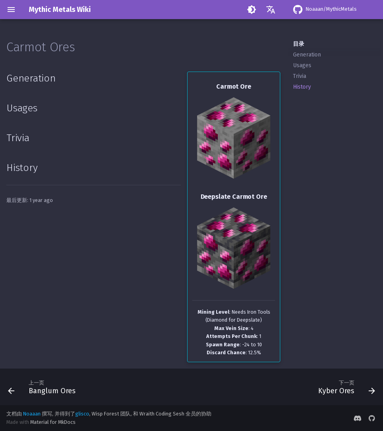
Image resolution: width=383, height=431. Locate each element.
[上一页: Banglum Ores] (44, 387)
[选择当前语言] (271, 9)
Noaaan (32, 414)
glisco (82, 414)
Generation (307, 54)
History (302, 86)
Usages (302, 65)
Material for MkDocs (53, 422)
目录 (298, 44)
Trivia (299, 76)
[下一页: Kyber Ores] (344, 387)
